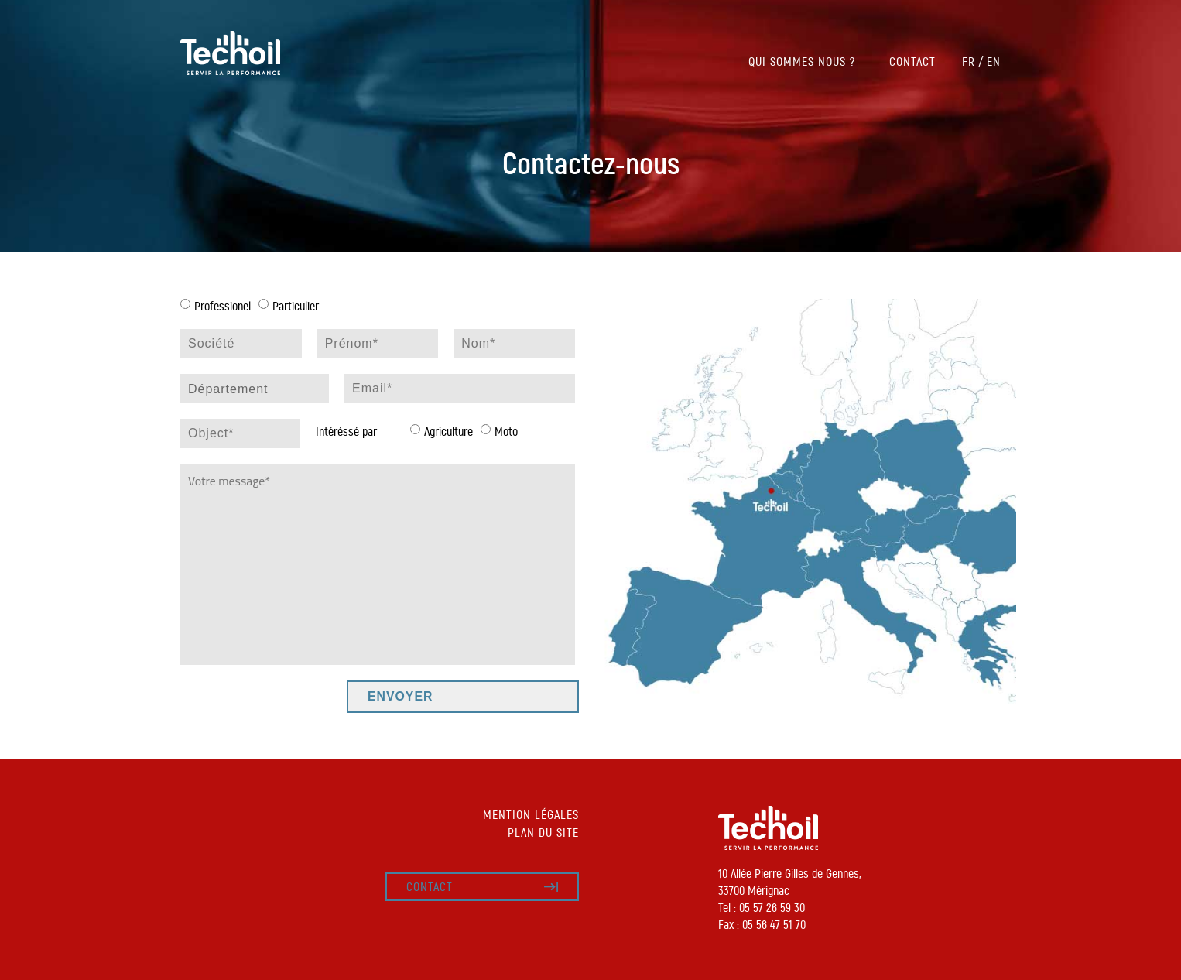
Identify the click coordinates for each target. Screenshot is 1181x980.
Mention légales (531, 814)
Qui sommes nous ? (801, 61)
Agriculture (448, 431)
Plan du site (543, 832)
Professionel (222, 306)
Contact (912, 61)
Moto (506, 431)
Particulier (295, 306)
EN (994, 61)
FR (968, 61)
